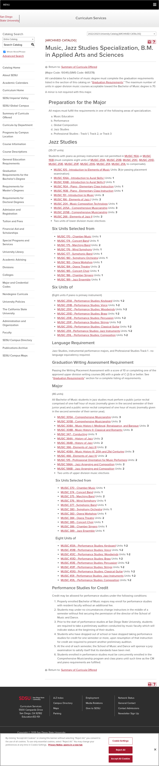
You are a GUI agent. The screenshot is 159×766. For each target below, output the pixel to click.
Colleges (8, 275)
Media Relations (94, 703)
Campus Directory (62, 703)
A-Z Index (58, 697)
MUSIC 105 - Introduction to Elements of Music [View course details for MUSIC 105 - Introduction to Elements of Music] (82, 169)
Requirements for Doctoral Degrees (13, 200)
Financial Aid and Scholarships (13, 231)
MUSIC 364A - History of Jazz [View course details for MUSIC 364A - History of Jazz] (75, 438)
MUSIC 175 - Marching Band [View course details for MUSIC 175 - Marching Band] (73, 245)
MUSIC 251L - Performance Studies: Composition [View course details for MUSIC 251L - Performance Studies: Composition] (86, 335)
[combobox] (121, 34)
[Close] (155, 750)
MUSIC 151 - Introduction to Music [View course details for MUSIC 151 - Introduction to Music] (74, 195)
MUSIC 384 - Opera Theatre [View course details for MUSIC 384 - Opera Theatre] (77, 518)
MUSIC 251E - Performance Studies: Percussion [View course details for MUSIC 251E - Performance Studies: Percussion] (85, 318)
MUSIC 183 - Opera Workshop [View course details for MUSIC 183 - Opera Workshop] (75, 262)
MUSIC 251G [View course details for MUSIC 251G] (87, 164)
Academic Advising (14, 259)
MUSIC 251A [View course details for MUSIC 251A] (97, 160)
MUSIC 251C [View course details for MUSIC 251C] (130, 160)
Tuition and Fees (13, 221)
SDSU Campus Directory (17, 340)
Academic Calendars (15, 83)
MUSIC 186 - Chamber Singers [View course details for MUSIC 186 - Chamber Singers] (75, 275)
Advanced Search (13, 56)
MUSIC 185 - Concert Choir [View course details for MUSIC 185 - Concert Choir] (73, 271)
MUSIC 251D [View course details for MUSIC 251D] (146, 160)
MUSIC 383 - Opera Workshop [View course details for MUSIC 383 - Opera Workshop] (79, 513)
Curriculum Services (91, 18)
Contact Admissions (128, 708)
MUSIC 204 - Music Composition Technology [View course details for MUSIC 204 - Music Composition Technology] (81, 204)
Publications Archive (15, 348)
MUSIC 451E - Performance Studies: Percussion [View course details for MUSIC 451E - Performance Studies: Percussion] (89, 563)
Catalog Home (11, 67)
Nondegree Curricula (15, 294)
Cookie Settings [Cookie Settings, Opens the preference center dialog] (120, 741)
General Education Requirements (14, 161)
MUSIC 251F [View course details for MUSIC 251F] (72, 164)
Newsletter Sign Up (128, 713)
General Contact (126, 703)
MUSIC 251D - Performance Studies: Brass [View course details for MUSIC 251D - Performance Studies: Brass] (82, 313)
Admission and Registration (12, 211)
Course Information (14, 144)
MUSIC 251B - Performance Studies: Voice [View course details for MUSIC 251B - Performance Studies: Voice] (82, 305)
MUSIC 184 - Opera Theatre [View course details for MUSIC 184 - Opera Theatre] (73, 266)
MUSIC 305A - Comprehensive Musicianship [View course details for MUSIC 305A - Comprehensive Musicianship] (84, 417)
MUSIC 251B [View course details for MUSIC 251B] (114, 160)
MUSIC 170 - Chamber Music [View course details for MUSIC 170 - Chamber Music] (74, 236)
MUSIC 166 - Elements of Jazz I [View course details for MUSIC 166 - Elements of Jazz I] (72, 199)
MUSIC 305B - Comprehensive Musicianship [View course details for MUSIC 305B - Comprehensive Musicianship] (84, 421)
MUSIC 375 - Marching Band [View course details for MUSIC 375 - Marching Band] (78, 496)
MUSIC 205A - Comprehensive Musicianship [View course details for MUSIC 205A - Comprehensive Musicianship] (80, 208)
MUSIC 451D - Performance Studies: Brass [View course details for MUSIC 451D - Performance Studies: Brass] (86, 558)
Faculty (7, 332)
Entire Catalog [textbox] (10, 39)
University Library (13, 252)
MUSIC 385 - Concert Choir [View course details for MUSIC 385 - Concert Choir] (77, 522)
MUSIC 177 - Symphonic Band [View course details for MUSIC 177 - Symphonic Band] (75, 254)
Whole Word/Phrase (16, 52)
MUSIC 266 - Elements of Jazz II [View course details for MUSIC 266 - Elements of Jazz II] (73, 216)
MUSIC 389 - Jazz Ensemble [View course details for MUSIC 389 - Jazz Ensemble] (78, 531)
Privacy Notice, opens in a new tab (65, 745)
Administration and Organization (14, 323)
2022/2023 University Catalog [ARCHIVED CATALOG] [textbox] (114, 34)
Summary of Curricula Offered (16, 115)
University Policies (14, 301)
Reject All (120, 750)
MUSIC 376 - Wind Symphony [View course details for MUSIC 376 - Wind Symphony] (78, 500)
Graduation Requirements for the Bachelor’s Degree (15, 175)
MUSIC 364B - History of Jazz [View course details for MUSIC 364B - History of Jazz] (75, 443)
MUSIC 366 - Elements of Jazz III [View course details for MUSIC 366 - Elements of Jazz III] (77, 447)
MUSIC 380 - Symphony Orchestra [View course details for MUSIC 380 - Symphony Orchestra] (81, 509)
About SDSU (10, 75)
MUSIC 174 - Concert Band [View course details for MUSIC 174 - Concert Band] (73, 241)
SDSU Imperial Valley (15, 98)
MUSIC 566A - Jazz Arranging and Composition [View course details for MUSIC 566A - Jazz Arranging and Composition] (86, 464)
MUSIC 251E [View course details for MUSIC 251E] (56, 164)
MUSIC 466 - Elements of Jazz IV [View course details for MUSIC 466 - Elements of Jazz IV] (77, 456)
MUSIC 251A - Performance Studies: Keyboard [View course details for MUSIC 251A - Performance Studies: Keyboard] (84, 301)
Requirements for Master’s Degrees (13, 188)
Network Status (126, 697)
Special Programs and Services (16, 242)
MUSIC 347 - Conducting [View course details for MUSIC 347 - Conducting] (72, 434)
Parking (57, 713)
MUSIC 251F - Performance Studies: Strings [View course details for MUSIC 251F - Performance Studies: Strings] (83, 322)
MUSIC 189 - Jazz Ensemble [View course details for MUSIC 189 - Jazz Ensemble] (74, 279)
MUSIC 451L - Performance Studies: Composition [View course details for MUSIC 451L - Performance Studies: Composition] (90, 580)
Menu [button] (6, 4)
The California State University (15, 311)
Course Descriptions (15, 151)
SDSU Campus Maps (15, 355)
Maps (56, 708)
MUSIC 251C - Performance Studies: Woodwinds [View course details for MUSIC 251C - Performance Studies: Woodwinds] (86, 309)
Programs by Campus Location (16, 134)
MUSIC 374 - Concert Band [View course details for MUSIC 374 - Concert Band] (77, 492)
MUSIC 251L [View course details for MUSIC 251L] (119, 164)
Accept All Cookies (120, 759)
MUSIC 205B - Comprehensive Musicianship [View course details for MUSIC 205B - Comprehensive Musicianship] (80, 212)
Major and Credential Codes (15, 284)
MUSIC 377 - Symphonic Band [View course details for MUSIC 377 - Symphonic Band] (79, 505)
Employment (92, 697)
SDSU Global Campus (16, 105)
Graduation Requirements (107, 82)
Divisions (8, 267)
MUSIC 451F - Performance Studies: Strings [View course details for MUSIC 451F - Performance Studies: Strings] (86, 567)
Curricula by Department (18, 125)
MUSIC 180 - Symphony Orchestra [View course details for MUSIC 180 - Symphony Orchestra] (77, 258)
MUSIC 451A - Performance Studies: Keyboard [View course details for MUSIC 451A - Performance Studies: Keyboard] (88, 545)
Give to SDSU (93, 708)
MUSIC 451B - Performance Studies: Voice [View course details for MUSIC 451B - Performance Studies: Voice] (86, 550)
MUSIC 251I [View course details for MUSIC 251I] (103, 164)
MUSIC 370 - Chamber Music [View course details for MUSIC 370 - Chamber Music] (78, 488)
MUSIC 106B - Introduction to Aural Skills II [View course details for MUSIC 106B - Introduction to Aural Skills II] (79, 182)
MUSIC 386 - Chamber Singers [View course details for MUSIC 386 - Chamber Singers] (79, 526)
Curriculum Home (13, 90)
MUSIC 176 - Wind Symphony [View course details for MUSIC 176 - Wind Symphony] (74, 249)
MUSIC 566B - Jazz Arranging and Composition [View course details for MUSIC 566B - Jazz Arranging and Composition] (85, 468)
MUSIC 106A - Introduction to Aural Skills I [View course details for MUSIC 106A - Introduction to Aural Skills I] (79, 178)
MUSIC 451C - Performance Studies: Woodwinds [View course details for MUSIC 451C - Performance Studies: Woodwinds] (89, 554)
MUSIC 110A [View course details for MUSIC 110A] (132, 156)
